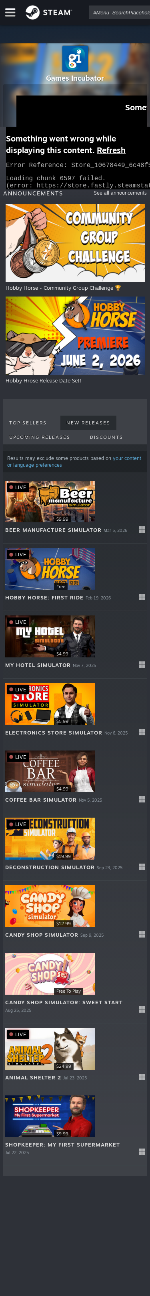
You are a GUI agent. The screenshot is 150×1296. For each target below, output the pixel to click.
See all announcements (120, 198)
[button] (75, 515)
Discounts (106, 442)
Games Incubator (75, 78)
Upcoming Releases (39, 442)
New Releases (88, 427)
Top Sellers (28, 427)
